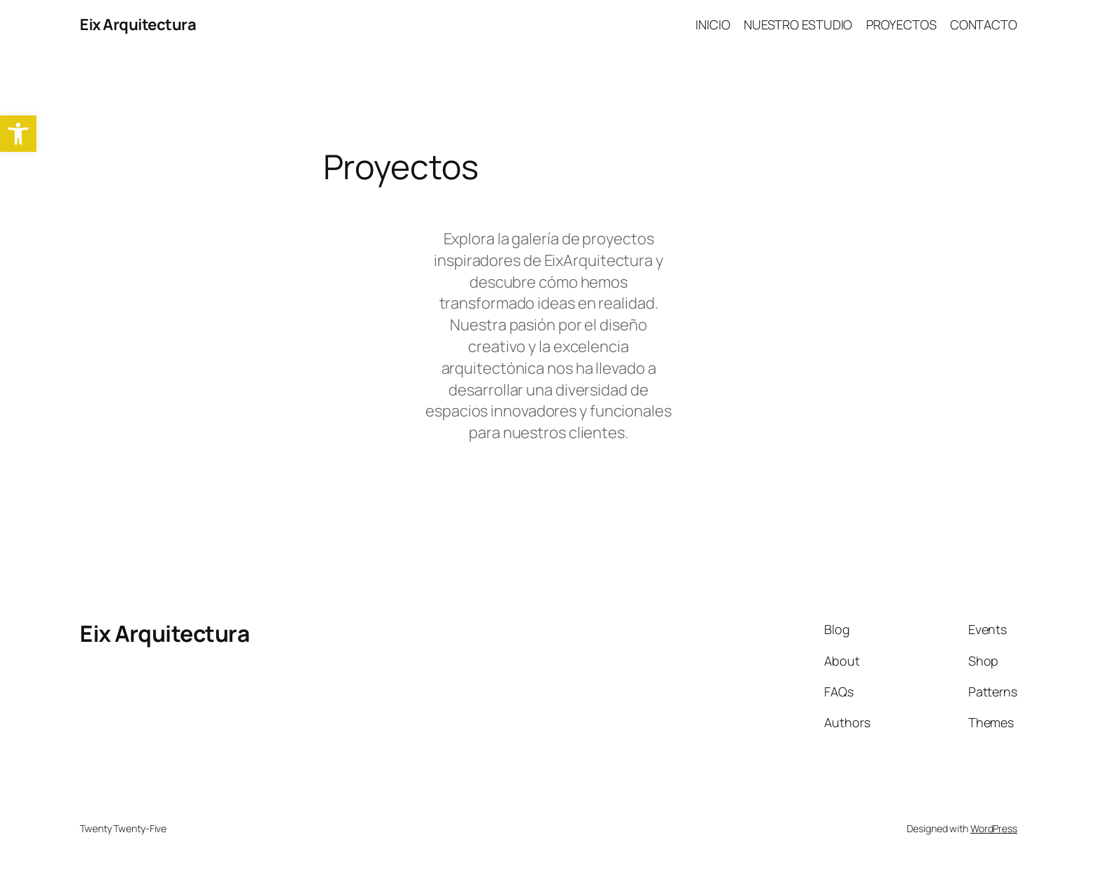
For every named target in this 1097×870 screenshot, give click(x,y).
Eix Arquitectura (138, 24)
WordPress (993, 828)
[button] (18, 133)
